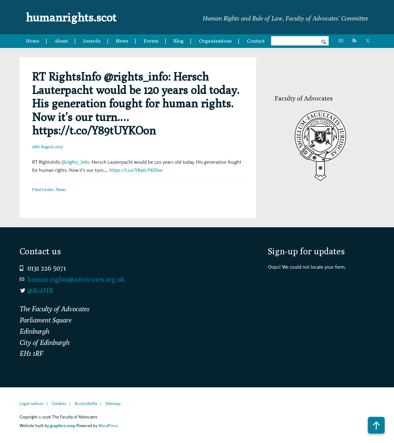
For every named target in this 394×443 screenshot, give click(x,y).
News (61, 189)
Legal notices (32, 403)
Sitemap (113, 403)
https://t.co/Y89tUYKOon (136, 170)
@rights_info (75, 162)
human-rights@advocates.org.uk (76, 279)
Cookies (59, 403)
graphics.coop (62, 425)
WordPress (108, 425)
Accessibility (85, 403)
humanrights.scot (75, 16)
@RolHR (40, 290)
